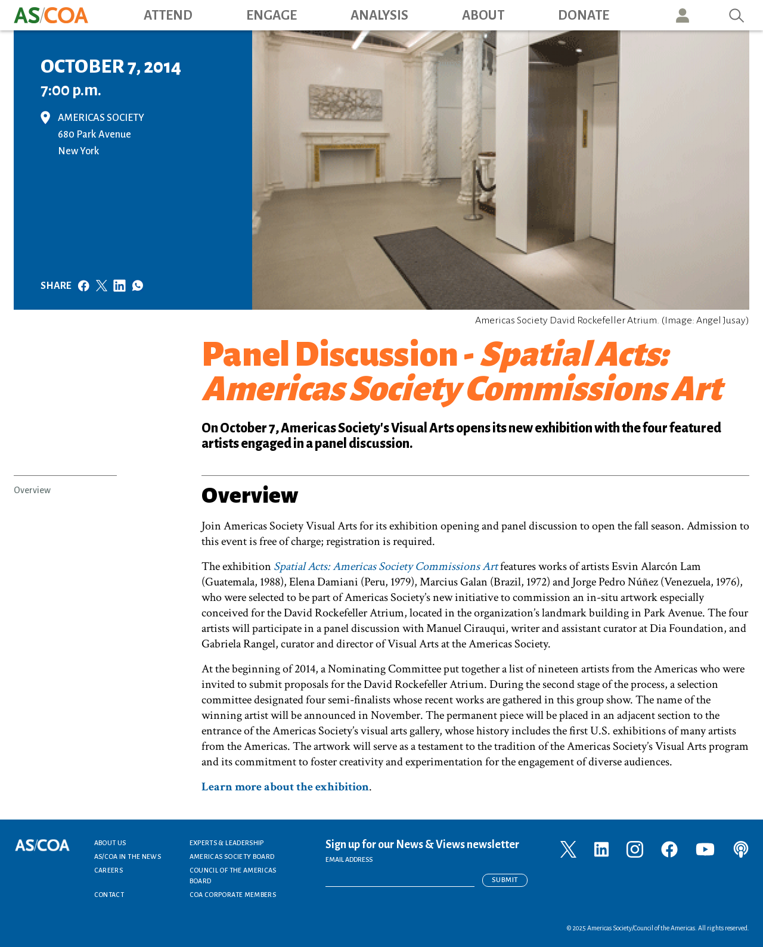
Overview (32, 490)
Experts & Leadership (227, 842)
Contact (109, 894)
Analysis (379, 15)
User (682, 15)
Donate (583, 15)
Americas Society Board (232, 856)
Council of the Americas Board (233, 875)
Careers (108, 870)
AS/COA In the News (127, 856)
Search (737, 15)
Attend (168, 15)
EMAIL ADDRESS (349, 859)
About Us (110, 842)
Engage (271, 15)
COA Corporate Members (233, 894)
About (483, 15)
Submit (505, 880)
